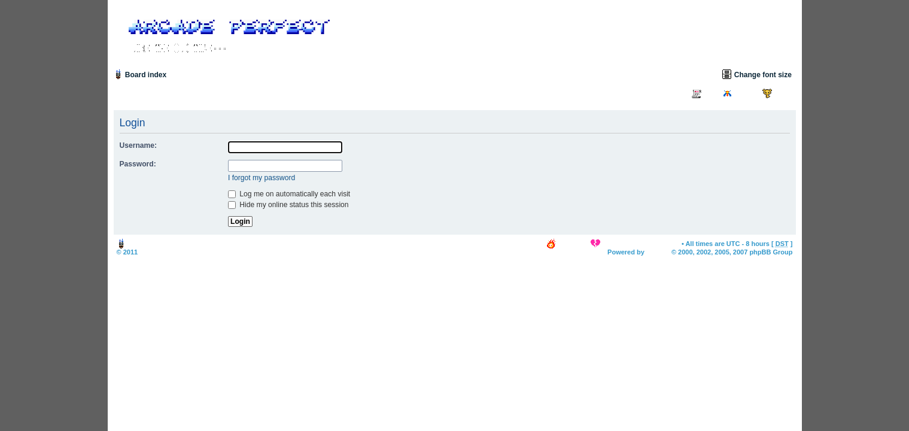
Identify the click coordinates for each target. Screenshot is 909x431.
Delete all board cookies (640, 243)
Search (746, 93)
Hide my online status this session (288, 205)
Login (783, 93)
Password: (138, 164)
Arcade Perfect (162, 252)
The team (572, 243)
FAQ (711, 93)
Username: (138, 145)
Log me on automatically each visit (289, 194)
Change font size (763, 75)
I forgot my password (261, 178)
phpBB (657, 252)
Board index (145, 75)
